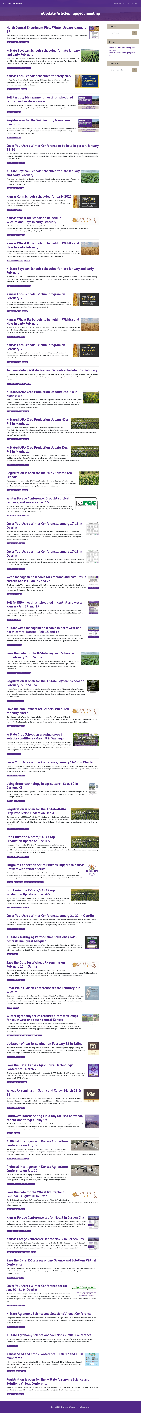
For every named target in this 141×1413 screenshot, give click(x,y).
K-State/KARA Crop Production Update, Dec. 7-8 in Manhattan (37, 449)
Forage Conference (25, 1231)
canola (9, 1035)
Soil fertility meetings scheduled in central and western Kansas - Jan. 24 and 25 (46, 604)
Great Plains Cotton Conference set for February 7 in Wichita (44, 990)
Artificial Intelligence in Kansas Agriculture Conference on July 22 (37, 1143)
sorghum (10, 882)
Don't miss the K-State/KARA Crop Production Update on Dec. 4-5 (31, 839)
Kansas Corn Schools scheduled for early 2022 (39, 76)
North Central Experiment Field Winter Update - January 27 (46, 29)
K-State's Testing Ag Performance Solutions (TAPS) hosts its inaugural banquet (42, 939)
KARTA (10, 1082)
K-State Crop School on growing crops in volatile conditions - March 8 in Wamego (35, 736)
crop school (17, 754)
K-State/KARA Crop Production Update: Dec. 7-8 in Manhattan (42, 394)
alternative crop (17, 1035)
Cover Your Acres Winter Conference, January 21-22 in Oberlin (50, 915)
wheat (9, 235)
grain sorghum (18, 882)
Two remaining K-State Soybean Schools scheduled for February (52, 370)
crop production (23, 411)
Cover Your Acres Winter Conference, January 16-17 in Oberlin (50, 762)
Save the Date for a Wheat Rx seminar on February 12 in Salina (36, 964)
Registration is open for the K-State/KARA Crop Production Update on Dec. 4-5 (36, 811)
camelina (38, 1035)
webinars (21, 1327)
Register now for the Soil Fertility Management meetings (40, 122)
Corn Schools (16, 89)
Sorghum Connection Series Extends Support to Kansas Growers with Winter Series (45, 867)
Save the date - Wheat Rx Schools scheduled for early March (38, 711)
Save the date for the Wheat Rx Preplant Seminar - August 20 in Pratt (35, 1194)
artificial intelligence (19, 1158)
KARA (9, 411)
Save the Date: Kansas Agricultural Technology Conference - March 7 (39, 1067)
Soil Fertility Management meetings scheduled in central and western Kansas (41, 99)
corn (9, 89)
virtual (9, 42)
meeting (15, 42)
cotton (10, 1007)
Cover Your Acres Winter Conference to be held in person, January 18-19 (53, 147)
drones (23, 801)
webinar (21, 1277)
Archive (126, 3)
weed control (11, 594)
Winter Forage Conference (15, 515)
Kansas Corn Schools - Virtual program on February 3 (36, 296)
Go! (134, 33)
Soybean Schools (19, 68)
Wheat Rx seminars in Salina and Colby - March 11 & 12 (44, 1092)
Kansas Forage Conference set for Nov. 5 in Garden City (45, 1217)
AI (27, 1158)
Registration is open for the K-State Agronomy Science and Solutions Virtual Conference (48, 1381)
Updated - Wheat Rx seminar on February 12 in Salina (44, 1043)
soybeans (10, 68)
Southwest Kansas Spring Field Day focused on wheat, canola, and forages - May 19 (45, 1118)
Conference (11, 1371)
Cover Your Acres (13, 163)
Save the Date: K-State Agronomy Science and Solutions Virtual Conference (51, 1262)
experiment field (23, 42)
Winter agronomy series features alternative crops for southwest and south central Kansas (42, 1018)
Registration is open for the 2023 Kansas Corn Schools (39, 475)
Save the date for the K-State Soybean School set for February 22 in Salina (41, 655)
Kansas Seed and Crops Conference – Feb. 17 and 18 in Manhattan (45, 1356)
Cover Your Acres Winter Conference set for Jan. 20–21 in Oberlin (37, 1288)
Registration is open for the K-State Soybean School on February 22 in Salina (45, 683)
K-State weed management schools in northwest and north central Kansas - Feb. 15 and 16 (44, 630)
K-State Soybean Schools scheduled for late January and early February (43, 52)
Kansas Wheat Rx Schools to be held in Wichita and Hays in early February (34, 220)
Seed (24, 1371)
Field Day (10, 801)
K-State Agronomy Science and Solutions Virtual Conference (49, 1313)
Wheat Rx (22, 235)
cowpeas (32, 1035)
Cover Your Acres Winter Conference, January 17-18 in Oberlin (44, 525)
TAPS (15, 954)
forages (33, 1252)
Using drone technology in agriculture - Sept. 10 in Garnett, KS (42, 785)
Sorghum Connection (36, 882)
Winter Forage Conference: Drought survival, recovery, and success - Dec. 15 (38, 500)
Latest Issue (116, 3)
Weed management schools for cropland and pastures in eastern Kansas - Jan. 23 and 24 (46, 579)
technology (23, 1082)
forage (10, 1231)
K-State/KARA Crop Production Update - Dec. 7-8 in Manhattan (38, 421)
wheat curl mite (12, 260)
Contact (134, 3)
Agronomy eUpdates (12, 3)
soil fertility (11, 112)
